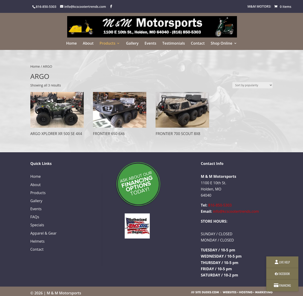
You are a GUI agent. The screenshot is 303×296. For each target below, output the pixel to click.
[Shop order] (252, 85)
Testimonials (173, 44)
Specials (37, 224)
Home (71, 44)
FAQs (34, 216)
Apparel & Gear (43, 233)
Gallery (132, 44)
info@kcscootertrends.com (236, 211)
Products (107, 44)
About (88, 44)
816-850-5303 (220, 205)
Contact (198, 44)
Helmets (37, 241)
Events (150, 44)
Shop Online (221, 44)
